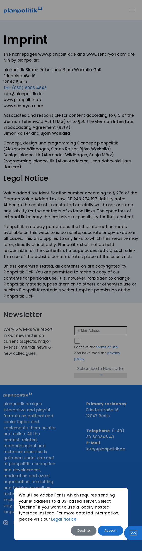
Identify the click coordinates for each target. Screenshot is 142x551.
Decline (83, 530)
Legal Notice (64, 519)
